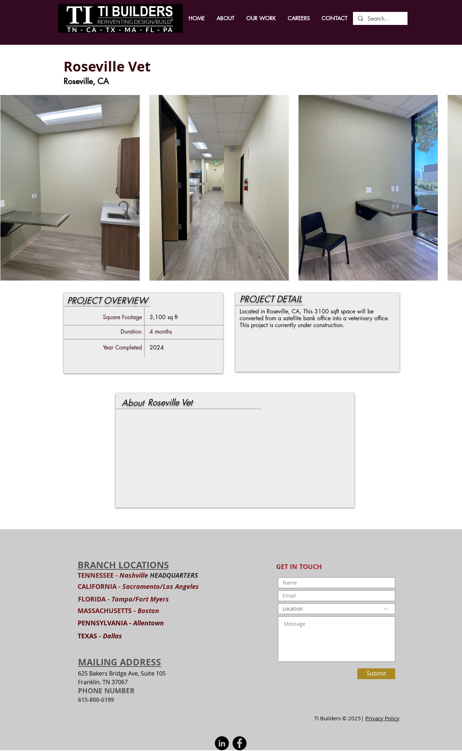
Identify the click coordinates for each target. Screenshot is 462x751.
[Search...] (379, 19)
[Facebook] (239, 743)
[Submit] (376, 673)
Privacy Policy (382, 718)
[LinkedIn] (222, 743)
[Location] (336, 608)
